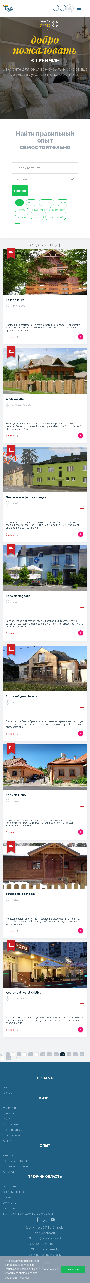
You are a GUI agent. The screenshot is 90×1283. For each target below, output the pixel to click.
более (10, 337)
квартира (47, 202)
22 (31, 1054)
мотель (21, 210)
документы (10, 1202)
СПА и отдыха (11, 1135)
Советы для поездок (15, 1160)
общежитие (38, 210)
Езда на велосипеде (15, 1166)
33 (82, 1054)
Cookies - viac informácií (45, 1244)
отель (31, 202)
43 (8, 1058)
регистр (56, 8)
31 (69, 1054)
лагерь (37, 217)
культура (8, 1113)
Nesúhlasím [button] (51, 1269)
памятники (9, 1108)
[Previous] (1, 1054)
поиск (20, 190)
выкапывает (58, 210)
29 (56, 1054)
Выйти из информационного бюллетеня (28, 1213)
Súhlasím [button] (73, 1269)
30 (63, 1054)
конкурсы (9, 1171)
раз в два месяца (13, 1191)
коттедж (22, 217)
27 (43, 1054)
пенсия (62, 202)
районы (7, 1093)
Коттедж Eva (15, 300)
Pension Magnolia (18, 596)
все (19, 202)
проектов (9, 1208)
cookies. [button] (25, 1277)
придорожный (55, 217)
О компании (10, 1186)
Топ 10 (6, 1088)
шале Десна (15, 398)
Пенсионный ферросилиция (26, 497)
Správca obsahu (45, 1233)
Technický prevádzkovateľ (45, 1238)
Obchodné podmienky (45, 1249)
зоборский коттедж (20, 893)
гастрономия (11, 1124)
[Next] (16, 1058)
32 (75, 1054)
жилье (6, 1119)
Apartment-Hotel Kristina (23, 992)
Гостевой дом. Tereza (21, 696)
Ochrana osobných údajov (45, 1254)
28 (49, 1054)
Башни (7, 1140)
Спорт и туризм (12, 1129)
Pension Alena (16, 795)
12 (19, 1054)
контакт (7, 1197)
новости (8, 1155)
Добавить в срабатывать (80, 336)
